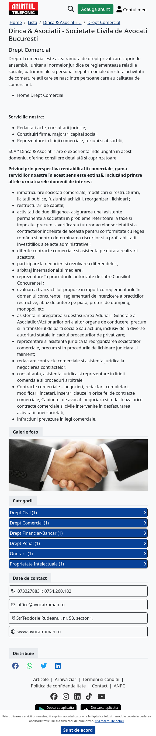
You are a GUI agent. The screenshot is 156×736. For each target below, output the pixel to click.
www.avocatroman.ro (39, 632)
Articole (40, 679)
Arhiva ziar (65, 679)
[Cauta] (71, 9)
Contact (100, 686)
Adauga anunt (95, 9)
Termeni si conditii (100, 679)
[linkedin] (77, 696)
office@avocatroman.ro (41, 605)
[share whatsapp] (29, 666)
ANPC (119, 686)
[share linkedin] (57, 666)
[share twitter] (43, 666)
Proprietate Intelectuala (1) (78, 564)
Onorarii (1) (78, 554)
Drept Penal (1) (78, 543)
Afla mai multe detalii (109, 721)
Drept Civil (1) (78, 513)
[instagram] (66, 696)
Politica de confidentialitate (58, 686)
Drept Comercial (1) (78, 523)
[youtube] (102, 696)
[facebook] (53, 696)
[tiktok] (89, 696)
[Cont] (131, 9)
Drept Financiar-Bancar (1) (78, 533)
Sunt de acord (78, 730)
